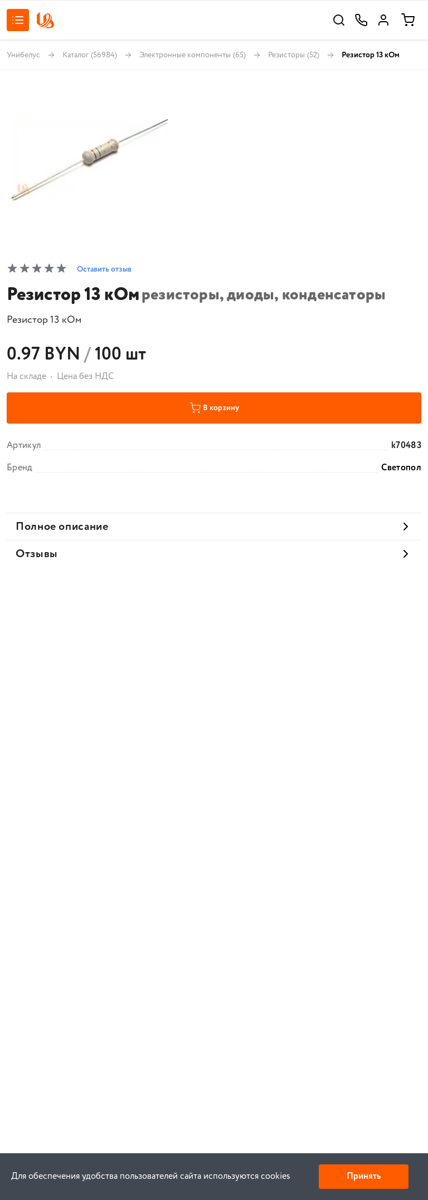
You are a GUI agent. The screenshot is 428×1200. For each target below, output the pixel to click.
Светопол (401, 468)
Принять (364, 1176)
